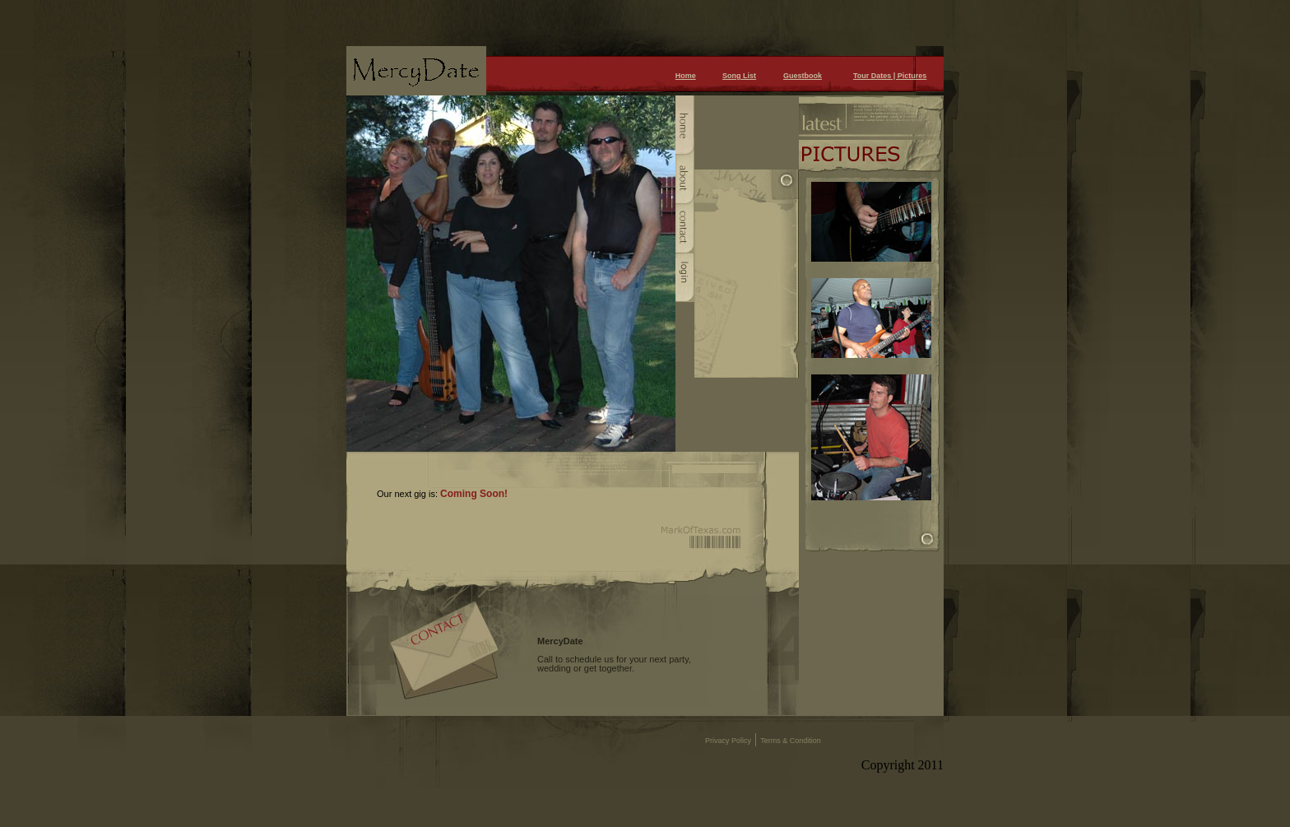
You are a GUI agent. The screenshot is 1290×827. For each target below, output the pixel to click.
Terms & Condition (790, 740)
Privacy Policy (728, 740)
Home (685, 76)
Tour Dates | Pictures (889, 76)
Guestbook (802, 76)
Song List (739, 76)
